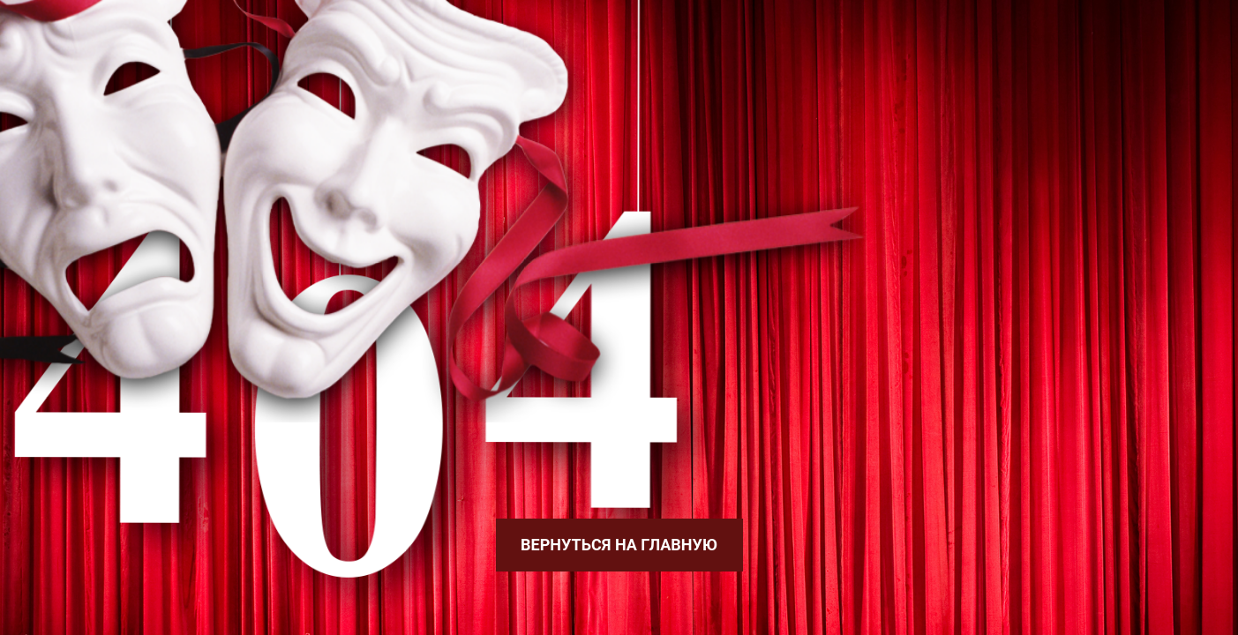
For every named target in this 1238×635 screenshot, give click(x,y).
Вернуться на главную (619, 544)
